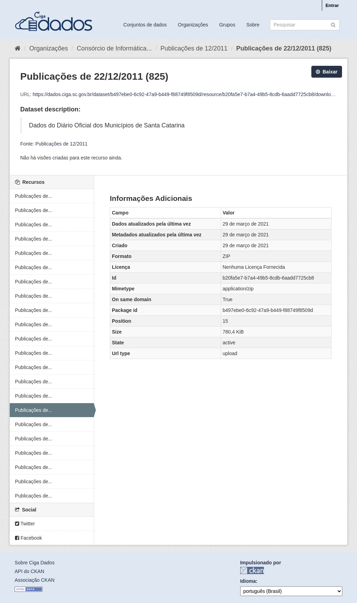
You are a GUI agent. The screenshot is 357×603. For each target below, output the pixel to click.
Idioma (248, 581)
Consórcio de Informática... (114, 48)
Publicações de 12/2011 (193, 48)
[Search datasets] (305, 24)
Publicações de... (33, 196)
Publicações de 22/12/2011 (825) (283, 48)
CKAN (252, 570)
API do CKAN (29, 571)
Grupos (227, 25)
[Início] (18, 48)
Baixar (326, 72)
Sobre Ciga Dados (34, 562)
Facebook (28, 538)
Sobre (252, 25)
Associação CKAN (34, 580)
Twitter (25, 523)
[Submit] (333, 24)
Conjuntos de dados (145, 25)
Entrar (332, 5)
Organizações (193, 25)
